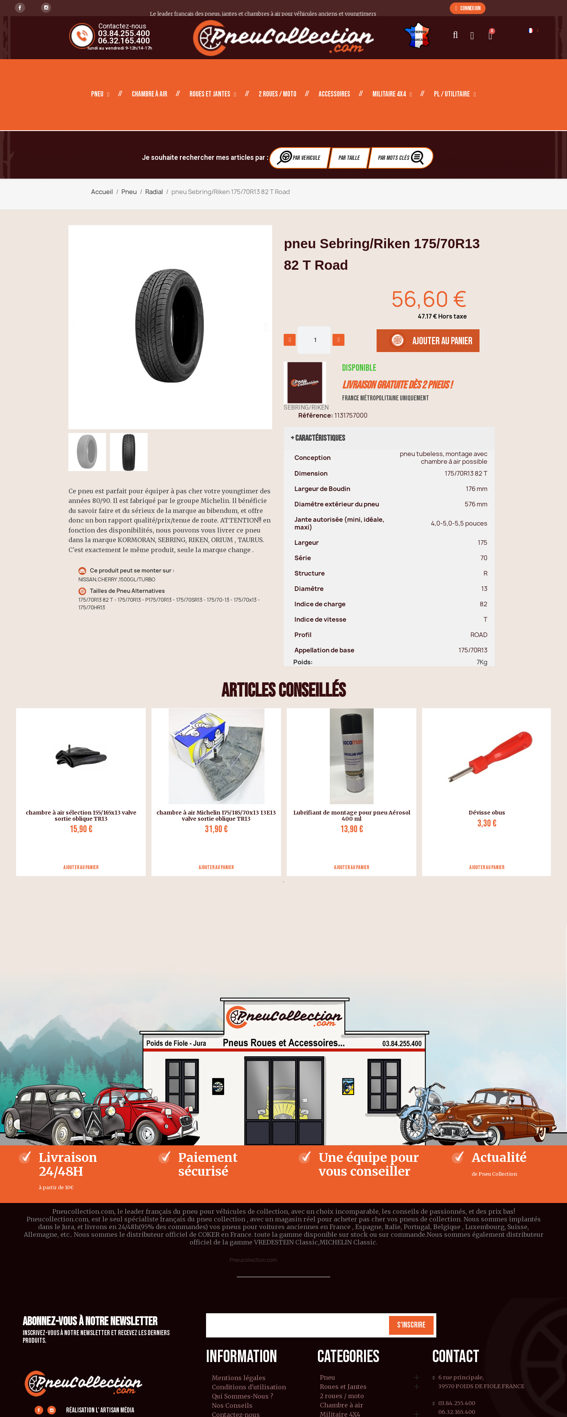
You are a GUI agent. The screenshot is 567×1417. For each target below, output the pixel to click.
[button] (468, 8)
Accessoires (334, 94)
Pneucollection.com (253, 1259)
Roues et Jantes (213, 94)
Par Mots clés (401, 158)
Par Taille (349, 158)
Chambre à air (149, 94)
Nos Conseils (232, 1405)
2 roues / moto (277, 94)
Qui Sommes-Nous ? (242, 1396)
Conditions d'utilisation (249, 1387)
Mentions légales (239, 1378)
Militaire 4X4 (392, 94)
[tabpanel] (78, 792)
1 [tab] (284, 882)
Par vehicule (298, 158)
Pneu (100, 94)
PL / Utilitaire (455, 94)
